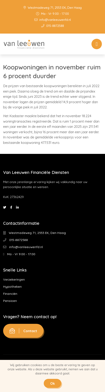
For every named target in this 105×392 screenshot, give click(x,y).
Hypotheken (12, 287)
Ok (52, 383)
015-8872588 (52, 26)
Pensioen (10, 301)
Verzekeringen (14, 279)
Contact (23, 330)
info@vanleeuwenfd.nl (52, 20)
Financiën (10, 294)
